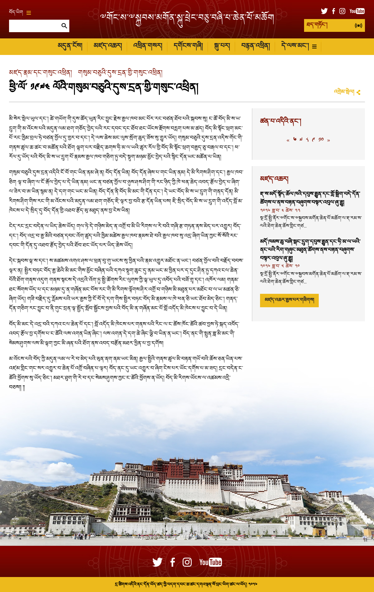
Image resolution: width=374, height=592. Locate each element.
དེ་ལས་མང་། (299, 46)
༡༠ (321, 140)
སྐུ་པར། (222, 46)
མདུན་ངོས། (70, 46)
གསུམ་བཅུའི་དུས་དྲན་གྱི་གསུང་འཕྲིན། (120, 73)
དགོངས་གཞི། (188, 46)
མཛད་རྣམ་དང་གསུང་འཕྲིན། (40, 73)
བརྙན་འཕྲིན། (255, 46)
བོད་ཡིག (20, 12)
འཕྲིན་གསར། (147, 46)
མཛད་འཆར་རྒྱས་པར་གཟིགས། (289, 300)
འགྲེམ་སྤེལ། (344, 92)
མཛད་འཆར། (108, 46)
